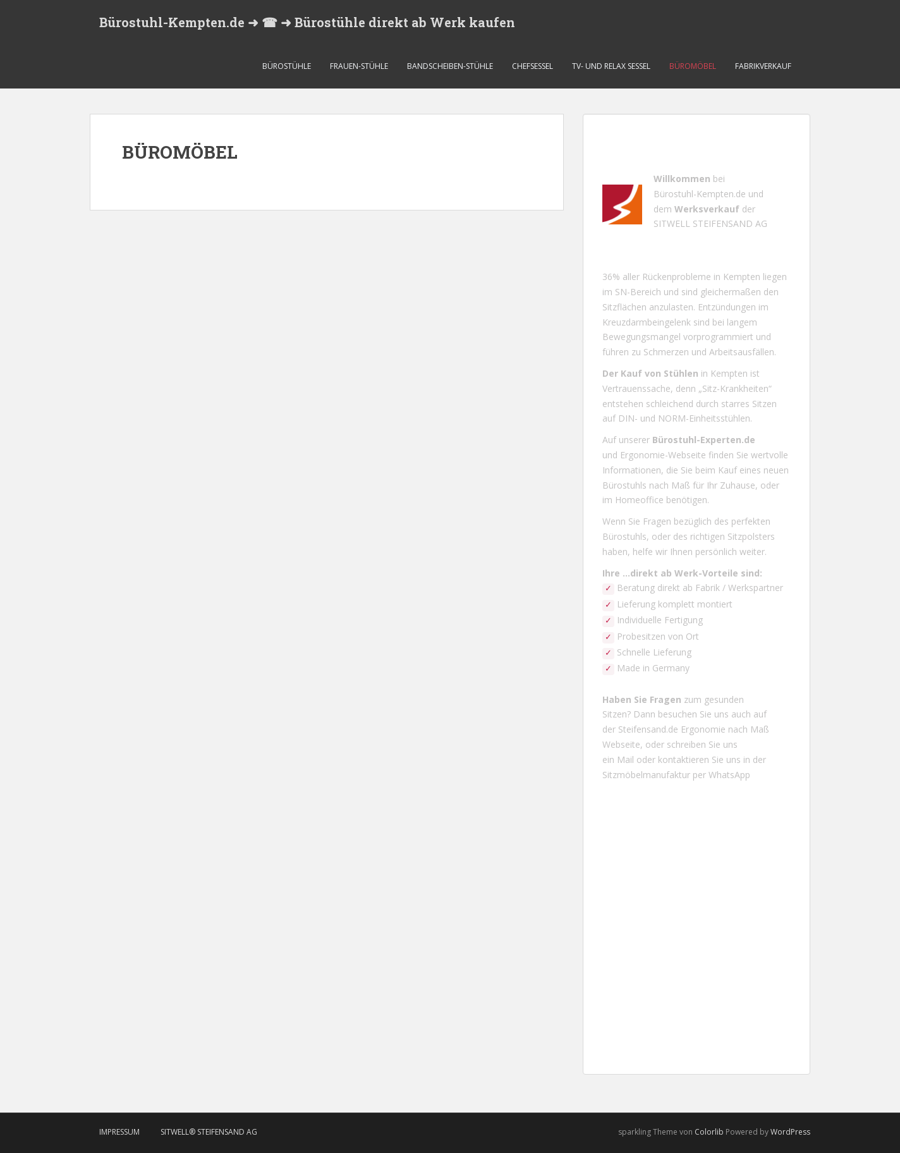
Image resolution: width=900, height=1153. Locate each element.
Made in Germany (653, 668)
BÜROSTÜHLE (286, 66)
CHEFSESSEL (532, 66)
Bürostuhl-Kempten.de (700, 194)
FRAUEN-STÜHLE (359, 66)
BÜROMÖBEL (692, 66)
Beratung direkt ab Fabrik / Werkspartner (698, 588)
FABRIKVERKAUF (763, 66)
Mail (625, 759)
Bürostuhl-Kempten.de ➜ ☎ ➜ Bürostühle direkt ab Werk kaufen (307, 22)
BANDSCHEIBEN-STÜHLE (450, 66)
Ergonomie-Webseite (663, 455)
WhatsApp (729, 775)
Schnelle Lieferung (654, 652)
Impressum (119, 1131)
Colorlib (709, 1131)
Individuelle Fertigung (660, 620)
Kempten (741, 277)
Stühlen (681, 373)
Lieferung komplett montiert (675, 604)
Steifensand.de (649, 729)
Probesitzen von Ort (656, 636)
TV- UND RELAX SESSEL (611, 66)
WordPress (790, 1131)
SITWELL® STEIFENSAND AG (209, 1131)
